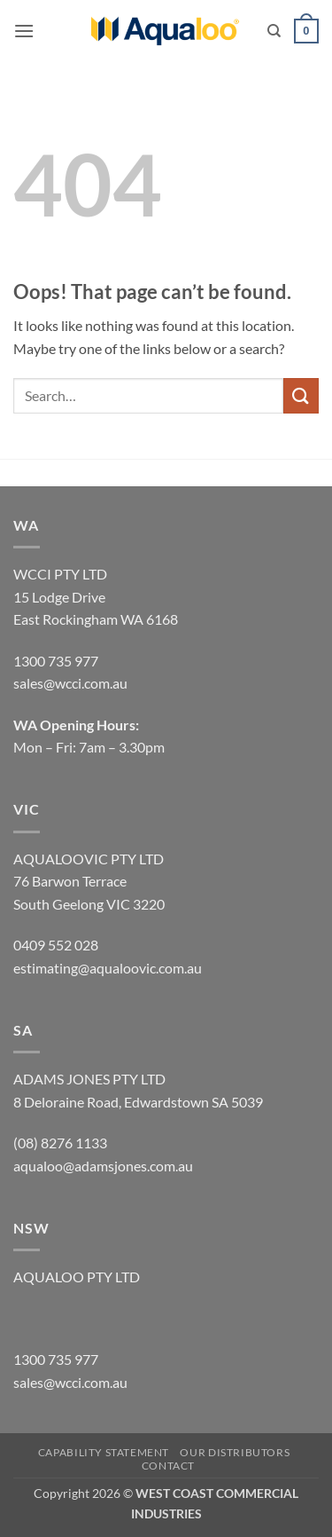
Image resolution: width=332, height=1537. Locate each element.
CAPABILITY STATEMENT (103, 1452)
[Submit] (301, 395)
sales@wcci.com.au (70, 1382)
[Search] (274, 31)
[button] (24, 30)
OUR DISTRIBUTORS (235, 1452)
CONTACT (168, 1465)
